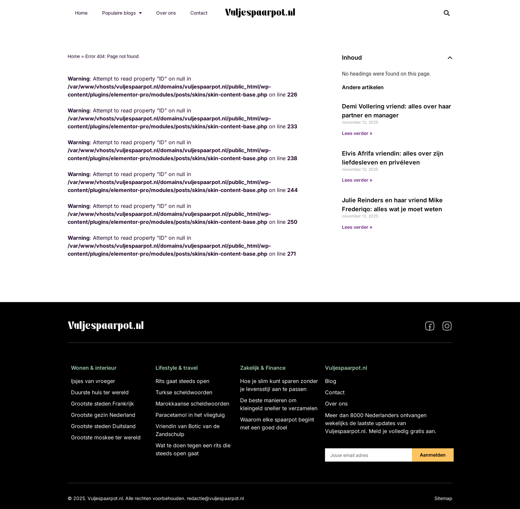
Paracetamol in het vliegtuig (190, 415)
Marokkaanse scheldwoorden (192, 403)
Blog (330, 381)
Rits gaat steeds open (182, 381)
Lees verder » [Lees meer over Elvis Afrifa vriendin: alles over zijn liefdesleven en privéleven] (357, 180)
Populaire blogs (122, 13)
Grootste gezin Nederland (103, 415)
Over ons (166, 13)
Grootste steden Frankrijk (102, 403)
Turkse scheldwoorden (184, 392)
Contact (199, 13)
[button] (446, 13)
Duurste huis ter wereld (100, 392)
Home (81, 13)
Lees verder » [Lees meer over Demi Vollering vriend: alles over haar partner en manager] (357, 133)
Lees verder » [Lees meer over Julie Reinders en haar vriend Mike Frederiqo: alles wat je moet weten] (357, 227)
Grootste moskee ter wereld (106, 437)
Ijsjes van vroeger (93, 381)
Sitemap (443, 498)
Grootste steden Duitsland (103, 426)
